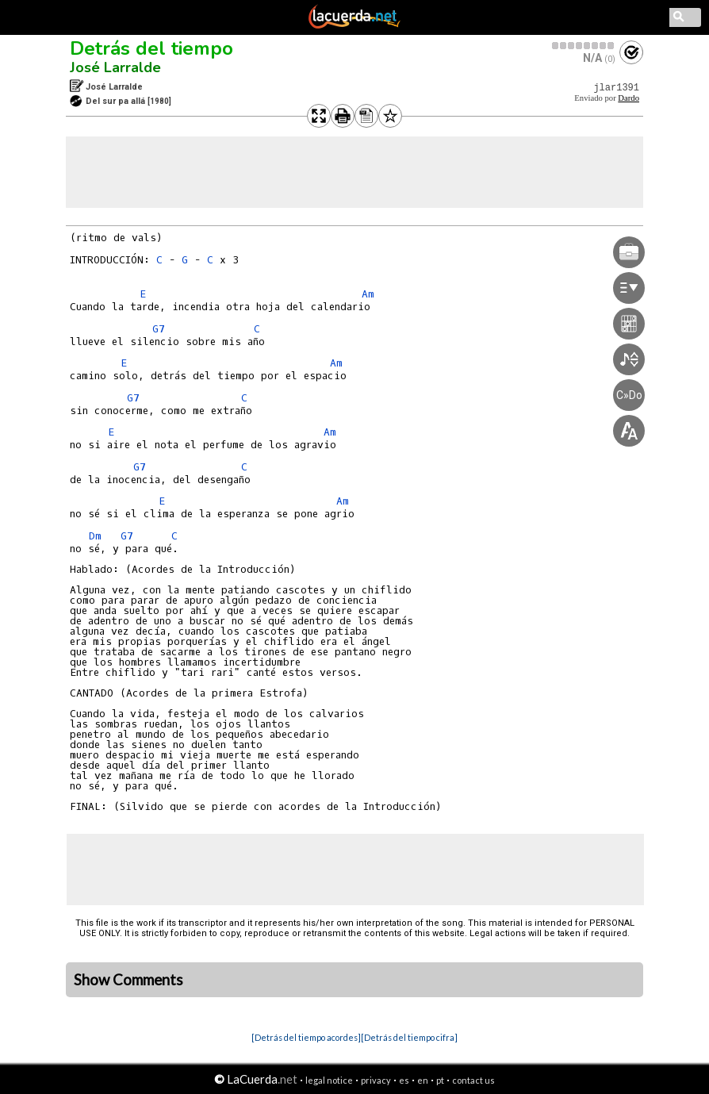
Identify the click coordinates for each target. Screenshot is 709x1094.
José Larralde (115, 67)
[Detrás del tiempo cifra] (409, 1037)
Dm (95, 536)
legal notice (329, 1080)
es (404, 1080)
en (422, 1080)
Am (368, 294)
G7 (158, 329)
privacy (376, 1080)
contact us (473, 1080)
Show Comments (128, 979)
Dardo (628, 98)
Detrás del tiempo (151, 48)
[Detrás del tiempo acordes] (306, 1037)
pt (440, 1080)
